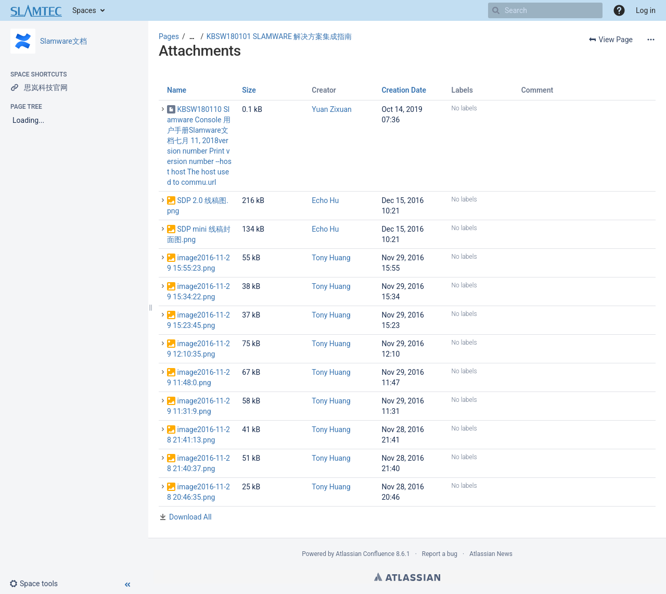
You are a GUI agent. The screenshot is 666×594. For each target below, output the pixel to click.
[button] (619, 10)
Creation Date (403, 90)
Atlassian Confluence (365, 554)
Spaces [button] (84, 10)
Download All (190, 517)
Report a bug (439, 554)
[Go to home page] (36, 10)
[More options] (651, 39)
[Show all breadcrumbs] (192, 36)
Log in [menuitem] (646, 10)
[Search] (496, 10)
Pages (169, 36)
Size (249, 90)
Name (176, 90)
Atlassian (407, 577)
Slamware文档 (63, 41)
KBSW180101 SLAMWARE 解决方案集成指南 (279, 36)
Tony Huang (331, 258)
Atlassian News (491, 554)
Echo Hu (325, 200)
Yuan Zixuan (331, 109)
